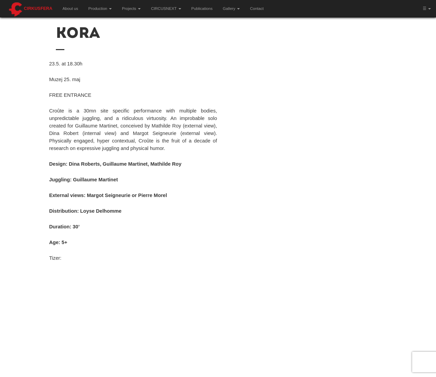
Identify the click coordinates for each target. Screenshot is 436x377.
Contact (257, 8)
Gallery (231, 8)
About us (70, 8)
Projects (131, 8)
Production (100, 8)
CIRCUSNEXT (166, 8)
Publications (202, 8)
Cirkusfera (38, 8)
